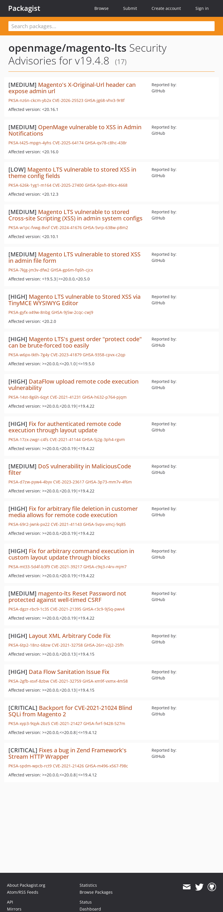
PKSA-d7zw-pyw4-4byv (30, 482)
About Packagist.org (26, 885)
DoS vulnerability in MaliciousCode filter (69, 469)
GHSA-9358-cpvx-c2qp (104, 354)
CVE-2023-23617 (68, 482)
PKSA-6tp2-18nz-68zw (29, 645)
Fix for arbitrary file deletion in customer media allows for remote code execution (73, 512)
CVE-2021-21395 (65, 609)
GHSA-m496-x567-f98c (106, 766)
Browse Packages (96, 892)
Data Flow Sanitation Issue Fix (69, 672)
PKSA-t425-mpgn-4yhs (29, 142)
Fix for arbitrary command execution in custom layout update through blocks (71, 554)
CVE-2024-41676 (66, 227)
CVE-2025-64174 (68, 142)
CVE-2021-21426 (68, 766)
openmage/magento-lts (67, 48)
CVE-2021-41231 (65, 397)
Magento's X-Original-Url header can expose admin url (72, 88)
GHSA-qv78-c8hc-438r (106, 142)
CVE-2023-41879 (66, 354)
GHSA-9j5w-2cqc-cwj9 (72, 312)
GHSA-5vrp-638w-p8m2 (105, 227)
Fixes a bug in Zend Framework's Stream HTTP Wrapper (67, 753)
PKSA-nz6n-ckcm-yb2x (29, 100)
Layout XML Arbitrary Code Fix (70, 636)
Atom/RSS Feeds (22, 892)
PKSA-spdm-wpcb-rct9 (30, 766)
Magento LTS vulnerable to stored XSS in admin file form (74, 257)
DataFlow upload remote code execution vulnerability (73, 384)
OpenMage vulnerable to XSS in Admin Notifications (74, 130)
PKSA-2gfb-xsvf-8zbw (28, 681)
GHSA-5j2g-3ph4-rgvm (103, 439)
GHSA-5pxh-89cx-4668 (106, 185)
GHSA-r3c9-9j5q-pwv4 (103, 609)
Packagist (24, 8)
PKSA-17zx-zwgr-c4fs (28, 439)
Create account (166, 8)
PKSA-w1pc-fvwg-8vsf (29, 227)
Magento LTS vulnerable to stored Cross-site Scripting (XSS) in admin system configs (75, 215)
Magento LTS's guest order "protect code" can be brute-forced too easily (75, 342)
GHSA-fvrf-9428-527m (104, 723)
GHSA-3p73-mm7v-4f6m (108, 482)
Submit (130, 8)
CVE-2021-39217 (66, 566)
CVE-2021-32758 (67, 645)
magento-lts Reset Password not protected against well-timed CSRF (67, 596)
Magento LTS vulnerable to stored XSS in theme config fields (72, 173)
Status (86, 902)
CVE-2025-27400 (68, 185)
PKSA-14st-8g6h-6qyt (28, 397)
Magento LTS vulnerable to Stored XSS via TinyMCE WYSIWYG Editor (74, 300)
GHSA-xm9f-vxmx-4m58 (105, 681)
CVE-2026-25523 (67, 100)
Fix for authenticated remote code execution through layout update (64, 427)
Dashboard (90, 909)
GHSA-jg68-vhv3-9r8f (104, 100)
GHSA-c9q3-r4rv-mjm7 (105, 566)
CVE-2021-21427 (66, 723)
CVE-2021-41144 (65, 439)
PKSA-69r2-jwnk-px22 (29, 524)
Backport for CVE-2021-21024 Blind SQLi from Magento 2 (70, 711)
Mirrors (14, 909)
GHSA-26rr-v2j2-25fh (104, 645)
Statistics (88, 885)
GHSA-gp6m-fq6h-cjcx (72, 270)
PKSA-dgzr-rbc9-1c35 (28, 609)
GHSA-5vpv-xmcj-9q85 (104, 524)
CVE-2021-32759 (65, 681)
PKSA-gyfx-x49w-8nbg (29, 312)
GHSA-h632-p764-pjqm (104, 397)
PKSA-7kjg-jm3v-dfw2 (28, 270)
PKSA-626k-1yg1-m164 (29, 185)
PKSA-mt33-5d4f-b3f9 (29, 566)
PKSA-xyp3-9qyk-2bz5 (29, 723)
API (10, 902)
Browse (101, 8)
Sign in (202, 8)
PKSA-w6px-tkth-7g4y (28, 354)
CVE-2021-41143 (66, 524)
